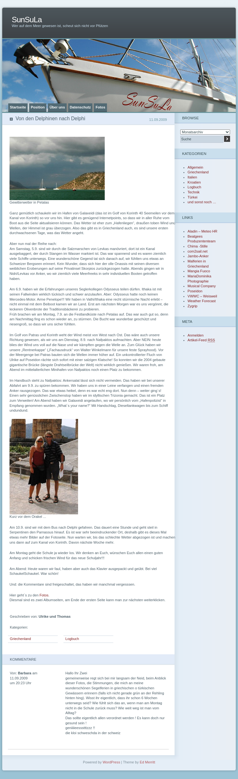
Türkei (192, 197)
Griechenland (20, 639)
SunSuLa (27, 19)
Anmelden (195, 335)
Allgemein (195, 167)
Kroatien (194, 182)
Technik (194, 192)
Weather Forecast (202, 301)
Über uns (57, 107)
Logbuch (72, 639)
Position (38, 107)
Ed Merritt (147, 762)
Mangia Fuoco (199, 271)
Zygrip (192, 306)
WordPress (111, 762)
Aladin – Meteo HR (202, 231)
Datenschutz (80, 107)
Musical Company (202, 286)
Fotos (100, 107)
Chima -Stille (198, 246)
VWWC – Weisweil (202, 296)
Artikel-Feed (201, 340)
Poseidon (195, 291)
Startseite (18, 107)
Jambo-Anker (198, 256)
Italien (192, 177)
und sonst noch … (202, 202)
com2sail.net (198, 251)
